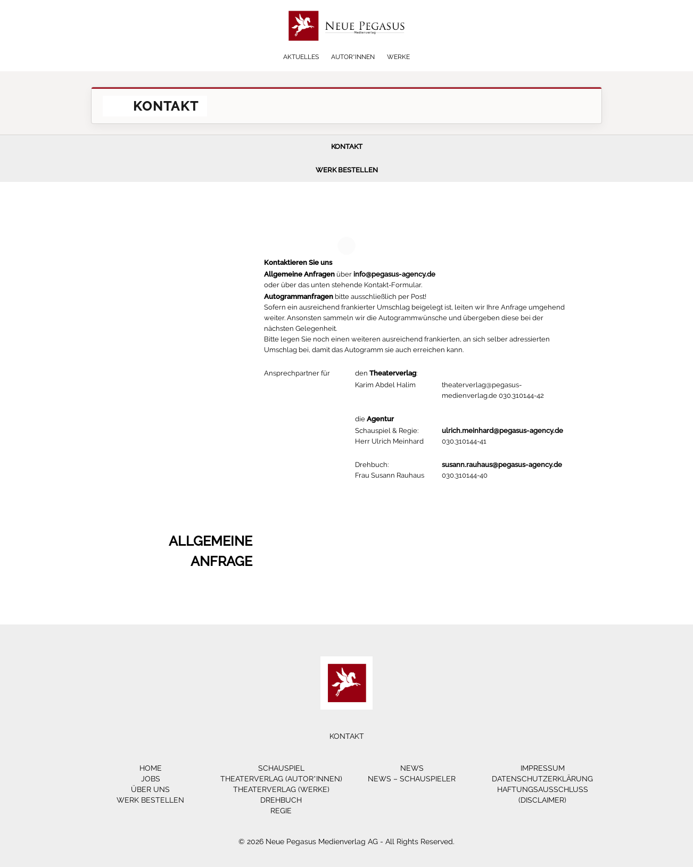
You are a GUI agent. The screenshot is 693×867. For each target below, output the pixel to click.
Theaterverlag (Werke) (281, 789)
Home (150, 768)
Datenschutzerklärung (542, 778)
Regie (281, 810)
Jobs (150, 778)
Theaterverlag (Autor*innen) (281, 778)
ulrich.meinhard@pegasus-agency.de (502, 431)
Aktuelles (301, 57)
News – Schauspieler (412, 778)
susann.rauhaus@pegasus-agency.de (502, 465)
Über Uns (150, 789)
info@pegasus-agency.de (394, 274)
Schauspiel (281, 768)
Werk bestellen (347, 170)
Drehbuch (281, 800)
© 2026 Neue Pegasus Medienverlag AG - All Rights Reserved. (346, 841)
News (412, 768)
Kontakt (346, 147)
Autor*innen (353, 57)
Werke (398, 57)
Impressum (543, 768)
